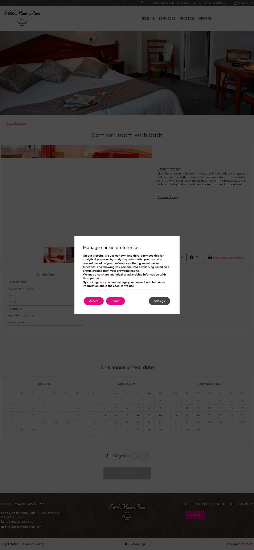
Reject (118, 301)
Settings (158, 301)
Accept (94, 301)
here (101, 282)
